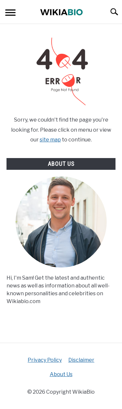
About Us (61, 374)
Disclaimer (81, 360)
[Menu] (10, 13)
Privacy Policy (45, 360)
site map (50, 140)
